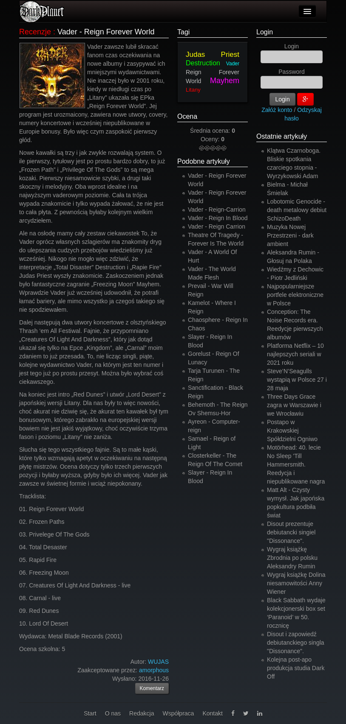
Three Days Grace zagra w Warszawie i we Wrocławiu (294, 405)
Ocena (187, 116)
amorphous (154, 670)
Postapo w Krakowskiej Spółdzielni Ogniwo (292, 430)
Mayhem (224, 80)
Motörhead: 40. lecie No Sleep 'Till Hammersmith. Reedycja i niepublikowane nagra (296, 464)
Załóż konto (276, 109)
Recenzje (35, 32)
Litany (193, 90)
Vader (232, 64)
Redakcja (141, 713)
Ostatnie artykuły (281, 136)
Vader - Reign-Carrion (217, 209)
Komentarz (152, 688)
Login (264, 32)
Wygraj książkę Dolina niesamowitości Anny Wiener (296, 583)
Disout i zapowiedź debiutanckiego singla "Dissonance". (295, 642)
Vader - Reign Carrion (216, 226)
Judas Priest (212, 54)
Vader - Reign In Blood (218, 218)
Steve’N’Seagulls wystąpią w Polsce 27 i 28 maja (297, 379)
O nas (113, 713)
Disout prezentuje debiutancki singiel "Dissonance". (291, 532)
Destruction (203, 63)
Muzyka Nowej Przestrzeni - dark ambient (290, 235)
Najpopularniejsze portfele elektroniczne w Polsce (295, 295)
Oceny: (211, 139)
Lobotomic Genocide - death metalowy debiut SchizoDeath (296, 210)
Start (90, 713)
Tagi (183, 32)
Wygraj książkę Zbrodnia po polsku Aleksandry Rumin (292, 558)
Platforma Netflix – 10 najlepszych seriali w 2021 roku (295, 354)
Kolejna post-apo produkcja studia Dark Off (295, 668)
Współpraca (178, 713)
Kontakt (212, 713)
